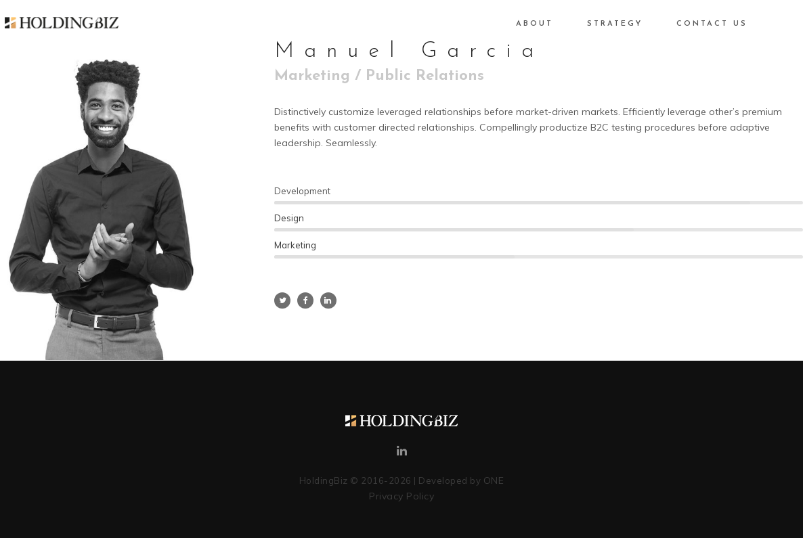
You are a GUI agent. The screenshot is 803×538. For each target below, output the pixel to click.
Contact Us (696, 24)
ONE (493, 480)
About (519, 24)
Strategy (599, 24)
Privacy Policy (401, 496)
